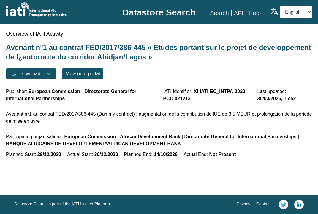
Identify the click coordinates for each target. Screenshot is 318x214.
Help (255, 13)
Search (219, 13)
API (238, 13)
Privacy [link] (243, 204)
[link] (283, 204)
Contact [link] (263, 204)
